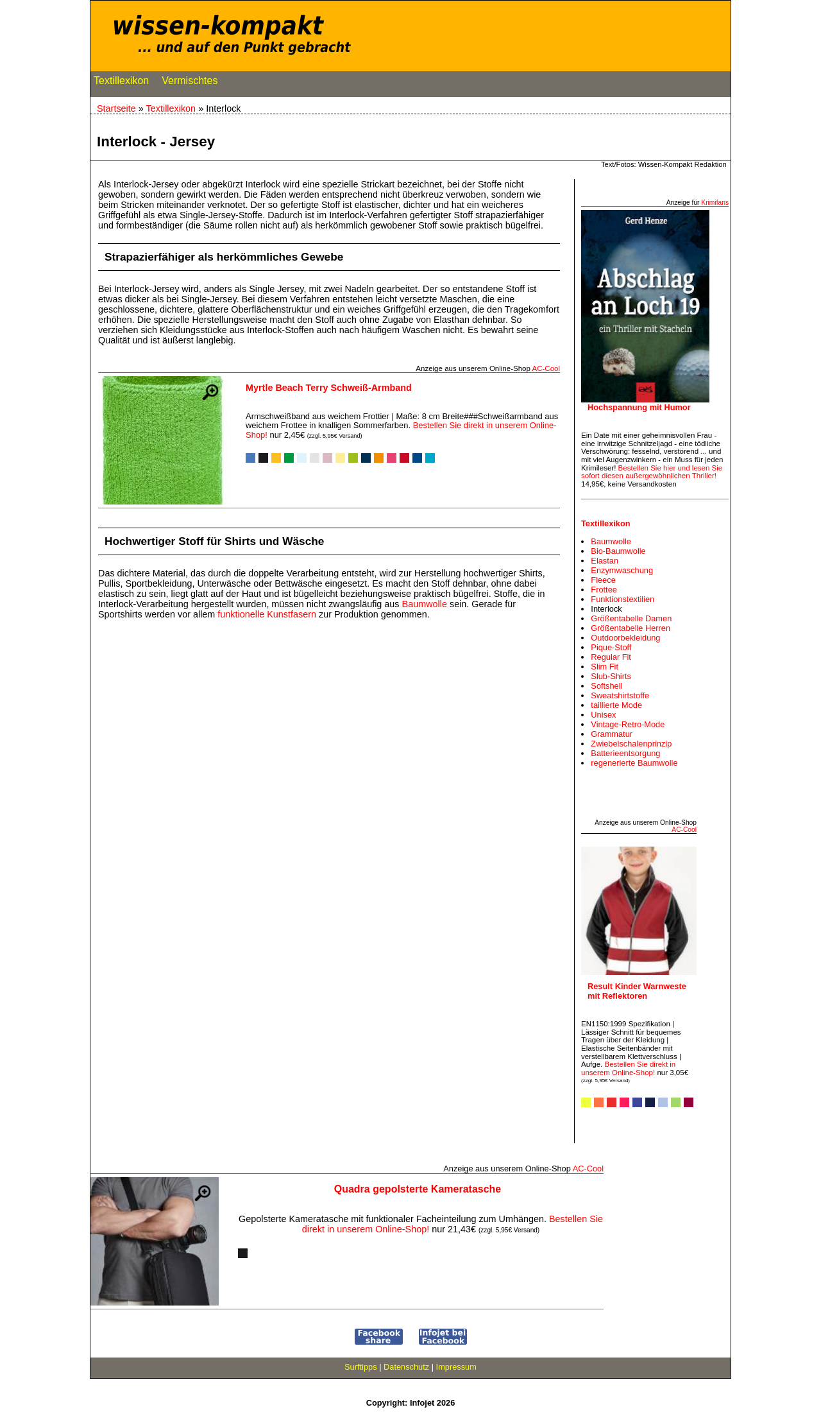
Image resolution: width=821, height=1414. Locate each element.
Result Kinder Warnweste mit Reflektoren (637, 991)
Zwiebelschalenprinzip (631, 743)
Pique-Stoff (611, 647)
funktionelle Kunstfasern (266, 614)
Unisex (603, 715)
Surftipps (360, 1367)
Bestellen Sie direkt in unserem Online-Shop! (628, 1068)
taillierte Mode (616, 705)
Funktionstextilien (622, 599)
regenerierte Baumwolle (634, 763)
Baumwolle (424, 604)
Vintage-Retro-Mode (627, 724)
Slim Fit (604, 666)
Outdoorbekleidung (625, 637)
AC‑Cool (546, 368)
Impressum (456, 1367)
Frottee (604, 589)
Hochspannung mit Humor (639, 407)
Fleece (603, 580)
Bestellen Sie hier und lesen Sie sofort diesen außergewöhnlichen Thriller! (651, 472)
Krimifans (715, 202)
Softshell (606, 686)
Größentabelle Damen (631, 618)
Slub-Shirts (611, 676)
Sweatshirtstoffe (620, 695)
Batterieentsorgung (625, 753)
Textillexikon (121, 83)
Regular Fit (611, 657)
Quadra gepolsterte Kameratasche (418, 1189)
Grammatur (611, 734)
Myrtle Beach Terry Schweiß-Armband (329, 388)
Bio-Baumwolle (618, 551)
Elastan (604, 560)
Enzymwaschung (622, 570)
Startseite (116, 108)
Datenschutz (406, 1367)
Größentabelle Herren (630, 628)
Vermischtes (189, 83)
